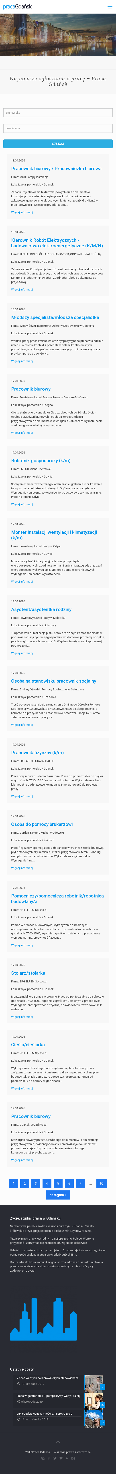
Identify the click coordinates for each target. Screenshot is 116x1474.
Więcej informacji (22, 212)
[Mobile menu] (110, 6)
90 (102, 1183)
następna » (58, 1195)
